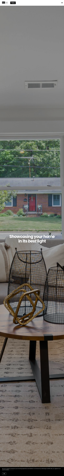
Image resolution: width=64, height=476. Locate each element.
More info (11, 469)
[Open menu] (62, 3)
